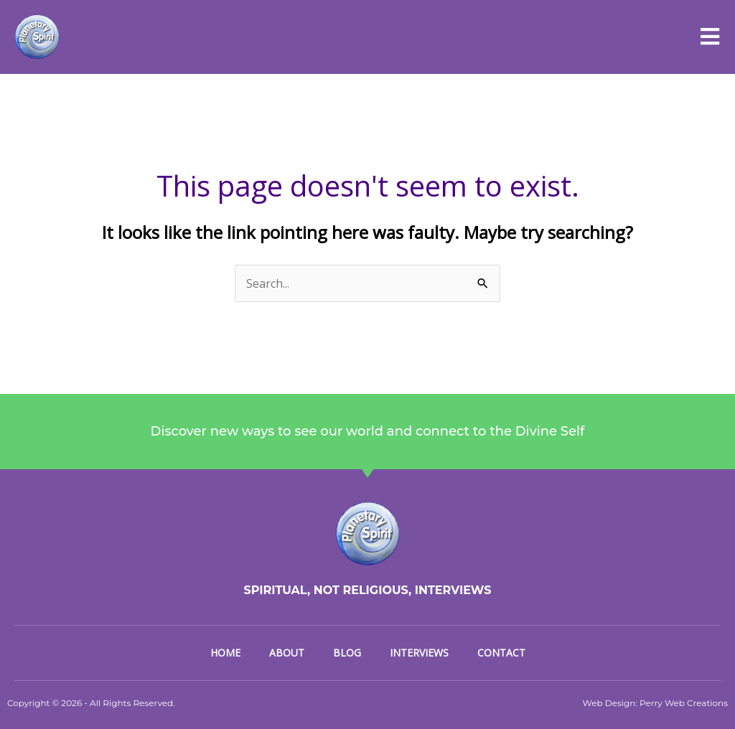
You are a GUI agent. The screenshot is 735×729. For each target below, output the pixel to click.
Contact (501, 652)
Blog (347, 652)
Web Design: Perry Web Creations (655, 702)
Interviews (419, 652)
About (286, 652)
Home (225, 652)
